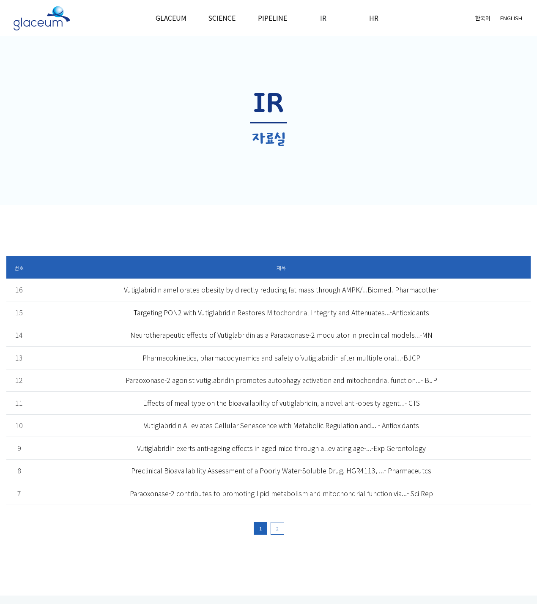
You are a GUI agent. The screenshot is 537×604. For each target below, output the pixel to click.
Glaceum (171, 18)
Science (222, 18)
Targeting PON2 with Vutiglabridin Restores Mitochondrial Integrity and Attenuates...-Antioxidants (281, 312)
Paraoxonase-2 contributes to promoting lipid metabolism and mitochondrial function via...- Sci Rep (281, 493)
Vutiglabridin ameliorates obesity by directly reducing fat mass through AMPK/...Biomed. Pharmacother (281, 289)
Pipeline (272, 18)
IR (323, 18)
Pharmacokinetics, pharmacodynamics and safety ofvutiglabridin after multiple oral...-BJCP (281, 358)
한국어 (482, 18)
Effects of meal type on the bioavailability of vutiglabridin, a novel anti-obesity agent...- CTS (281, 403)
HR (373, 18)
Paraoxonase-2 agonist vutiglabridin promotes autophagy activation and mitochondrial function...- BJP (281, 380)
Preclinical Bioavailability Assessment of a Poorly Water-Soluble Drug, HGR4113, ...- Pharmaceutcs (281, 470)
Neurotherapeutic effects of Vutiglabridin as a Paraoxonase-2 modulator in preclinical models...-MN (281, 335)
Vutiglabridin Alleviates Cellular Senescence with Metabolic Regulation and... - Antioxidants (281, 425)
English (511, 18)
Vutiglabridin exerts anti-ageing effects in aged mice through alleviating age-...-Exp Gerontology (281, 448)
